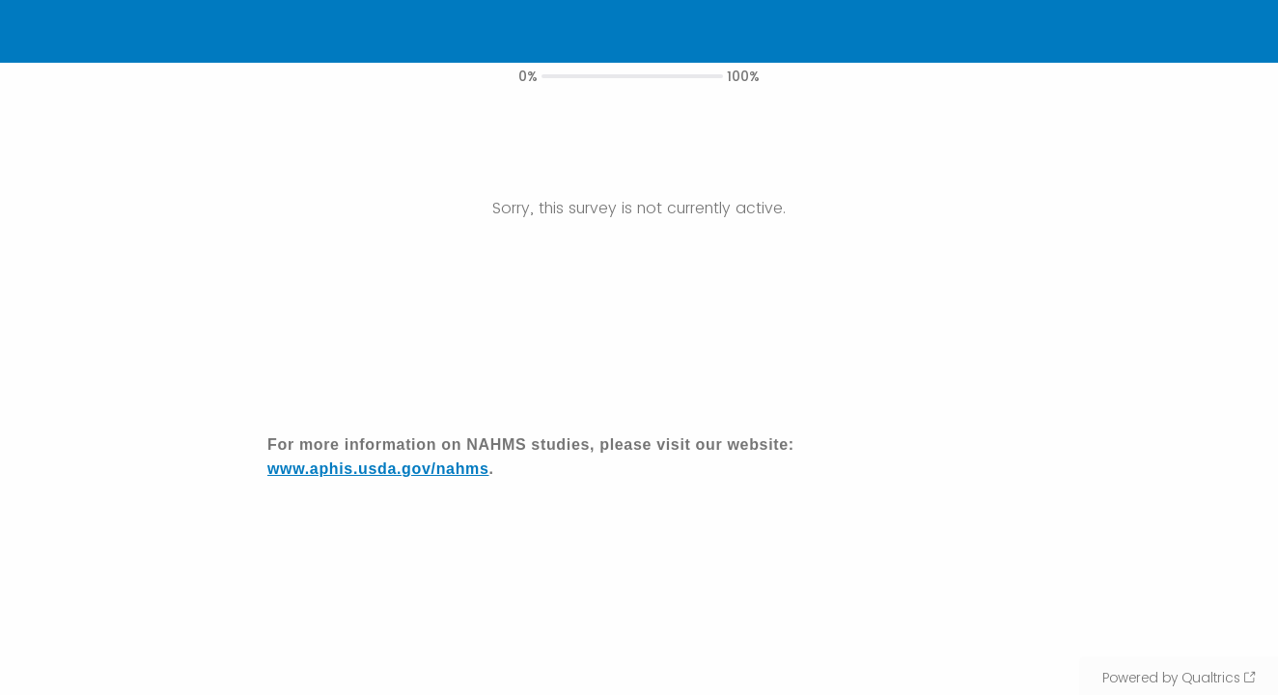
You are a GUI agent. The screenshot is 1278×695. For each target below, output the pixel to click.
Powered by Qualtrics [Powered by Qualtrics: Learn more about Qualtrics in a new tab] (1171, 677)
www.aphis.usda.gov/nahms (378, 468)
